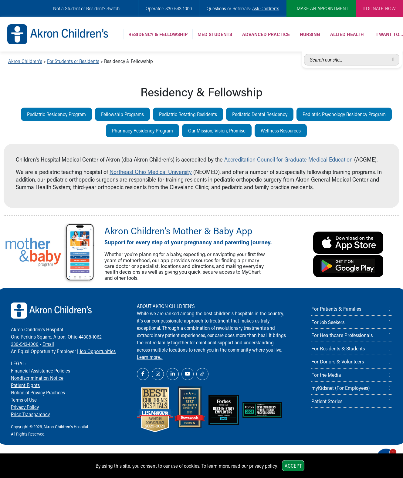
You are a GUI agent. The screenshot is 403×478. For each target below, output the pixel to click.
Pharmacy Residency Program (142, 130)
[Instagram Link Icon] (158, 374)
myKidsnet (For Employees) (340, 387)
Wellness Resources (281, 130)
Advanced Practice (266, 34)
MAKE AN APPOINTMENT (321, 8)
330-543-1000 (25, 344)
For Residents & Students (338, 348)
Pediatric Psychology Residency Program (344, 114)
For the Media (326, 374)
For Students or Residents (73, 61)
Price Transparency (30, 414)
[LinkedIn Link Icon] (173, 374)
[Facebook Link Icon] (143, 374)
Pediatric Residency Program (56, 114)
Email (48, 344)
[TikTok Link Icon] (202, 374)
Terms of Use (24, 399)
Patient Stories (326, 401)
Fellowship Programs (122, 114)
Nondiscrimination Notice (37, 378)
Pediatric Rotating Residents (188, 114)
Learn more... (150, 357)
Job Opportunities (98, 351)
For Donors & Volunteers (337, 361)
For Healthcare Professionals (342, 335)
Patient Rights (25, 385)
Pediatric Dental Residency (259, 114)
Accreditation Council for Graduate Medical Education (288, 159)
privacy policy (263, 466)
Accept (293, 466)
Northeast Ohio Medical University (151, 171)
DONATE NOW (379, 8)
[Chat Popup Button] (381, 451)
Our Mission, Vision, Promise (217, 130)
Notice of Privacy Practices (38, 392)
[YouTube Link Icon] (187, 374)
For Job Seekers (327, 322)
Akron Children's (25, 61)
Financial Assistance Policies (40, 370)
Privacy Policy (25, 407)
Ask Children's (265, 8)
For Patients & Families (336, 308)
